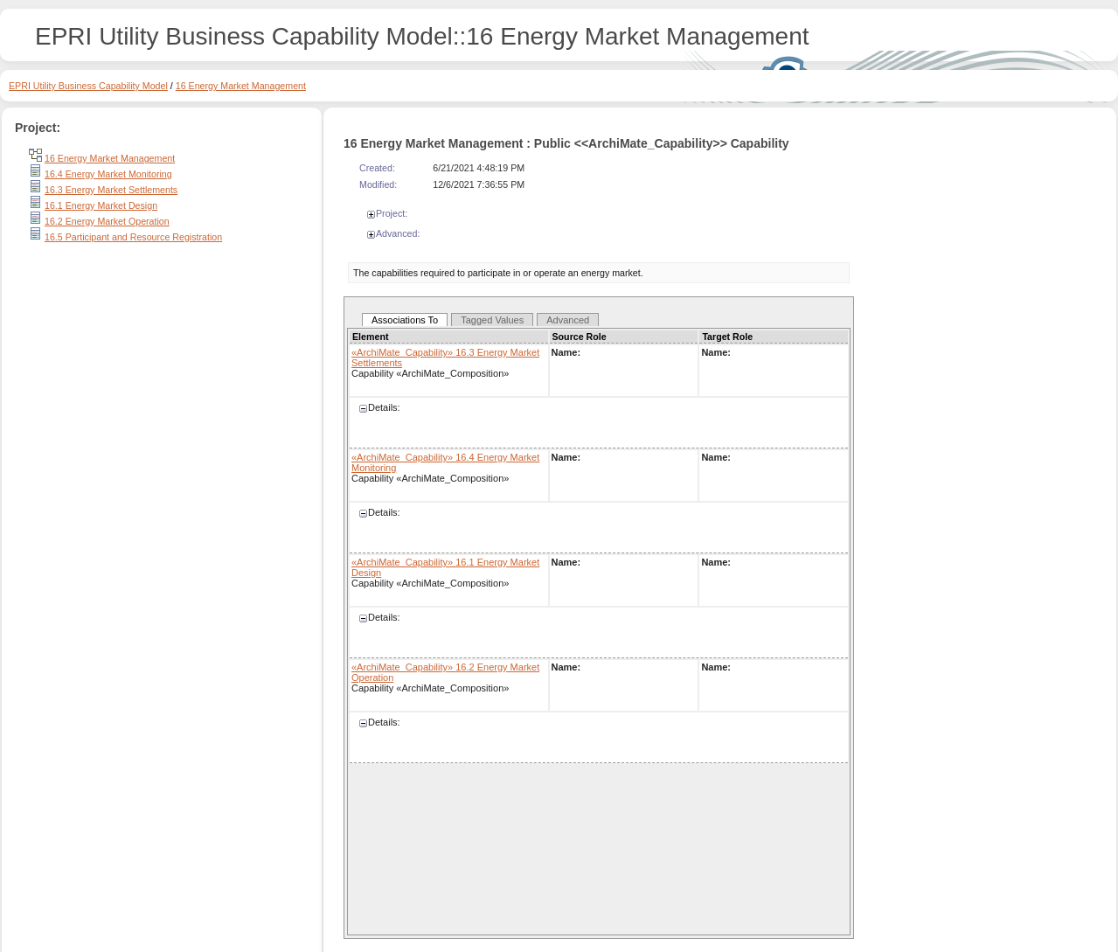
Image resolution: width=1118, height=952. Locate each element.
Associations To (405, 320)
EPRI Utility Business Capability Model (88, 85)
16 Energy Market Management (241, 85)
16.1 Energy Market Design (101, 205)
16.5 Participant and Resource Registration (133, 237)
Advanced (567, 320)
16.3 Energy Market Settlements (111, 189)
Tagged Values (492, 320)
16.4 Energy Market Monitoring (108, 174)
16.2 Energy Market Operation (107, 221)
